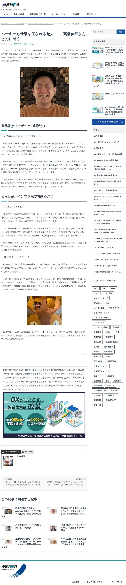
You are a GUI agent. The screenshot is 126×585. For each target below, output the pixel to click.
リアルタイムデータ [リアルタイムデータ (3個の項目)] (101, 317)
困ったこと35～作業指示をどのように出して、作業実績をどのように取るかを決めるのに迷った (24, 482)
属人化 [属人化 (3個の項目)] (96, 347)
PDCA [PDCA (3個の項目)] (96, 293)
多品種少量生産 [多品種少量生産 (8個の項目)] (112, 342)
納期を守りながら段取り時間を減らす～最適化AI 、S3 (108, 65)
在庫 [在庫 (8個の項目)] (117, 332)
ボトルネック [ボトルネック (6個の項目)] (114, 308)
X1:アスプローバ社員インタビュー (24, 43)
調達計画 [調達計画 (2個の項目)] (97, 400)
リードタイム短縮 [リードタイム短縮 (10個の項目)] (101, 327)
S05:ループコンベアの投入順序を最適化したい (107, 197)
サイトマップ (117, 577)
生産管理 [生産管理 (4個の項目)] (110, 376)
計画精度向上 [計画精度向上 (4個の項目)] (111, 395)
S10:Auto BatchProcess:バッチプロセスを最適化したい (108, 240)
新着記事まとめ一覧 (38, 14)
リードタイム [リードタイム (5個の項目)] (99, 322)
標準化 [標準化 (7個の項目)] (108, 356)
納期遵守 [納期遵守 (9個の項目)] (117, 381)
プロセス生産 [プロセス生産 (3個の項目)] (99, 308)
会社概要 (75, 577)
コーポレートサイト (60, 14)
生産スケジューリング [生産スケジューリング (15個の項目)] (102, 371)
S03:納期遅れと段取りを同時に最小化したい (107, 182)
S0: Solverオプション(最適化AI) (106, 160)
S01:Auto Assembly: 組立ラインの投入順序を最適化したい (108, 167)
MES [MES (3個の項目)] (95, 288)
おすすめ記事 (19, 14)
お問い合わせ (92, 14)
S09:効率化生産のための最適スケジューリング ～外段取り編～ (107, 231)
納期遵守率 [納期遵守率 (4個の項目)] (98, 385)
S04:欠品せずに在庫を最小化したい (107, 190)
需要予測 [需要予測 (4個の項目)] (97, 405)
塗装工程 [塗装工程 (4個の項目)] (97, 342)
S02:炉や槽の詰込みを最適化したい (107, 175)
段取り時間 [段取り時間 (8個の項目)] (98, 361)
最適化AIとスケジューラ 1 (108, 96)
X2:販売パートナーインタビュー (106, 260)
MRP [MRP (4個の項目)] (113, 288)
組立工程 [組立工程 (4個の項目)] (110, 385)
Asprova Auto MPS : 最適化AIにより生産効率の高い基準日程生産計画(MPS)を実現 (108, 110)
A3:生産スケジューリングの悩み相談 (108, 154)
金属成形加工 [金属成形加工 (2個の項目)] (111, 400)
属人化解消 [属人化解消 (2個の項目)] (108, 347)
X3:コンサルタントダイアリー (105, 266)
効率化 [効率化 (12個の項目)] (108, 332)
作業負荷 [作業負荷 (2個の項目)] (116, 327)
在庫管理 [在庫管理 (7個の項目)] (109, 337)
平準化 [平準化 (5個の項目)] (96, 351)
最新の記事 (29, 451)
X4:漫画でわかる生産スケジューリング (108, 273)
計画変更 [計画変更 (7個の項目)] (97, 395)
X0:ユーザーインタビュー (103, 247)
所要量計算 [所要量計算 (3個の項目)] (108, 351)
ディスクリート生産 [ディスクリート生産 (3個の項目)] (101, 303)
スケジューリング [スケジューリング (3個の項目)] (101, 298)
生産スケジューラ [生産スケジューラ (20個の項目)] (101, 366)
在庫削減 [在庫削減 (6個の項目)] (97, 337)
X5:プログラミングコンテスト (105, 281)
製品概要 (77, 14)
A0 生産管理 (98, 136)
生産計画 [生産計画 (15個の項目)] (97, 381)
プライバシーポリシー (95, 577)
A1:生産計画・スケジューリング (106, 142)
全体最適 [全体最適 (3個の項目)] (97, 332)
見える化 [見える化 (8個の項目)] (114, 390)
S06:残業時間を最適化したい (105, 205)
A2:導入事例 (98, 148)
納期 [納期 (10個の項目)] (107, 381)
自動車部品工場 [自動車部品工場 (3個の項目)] (100, 390)
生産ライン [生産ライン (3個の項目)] (98, 376)
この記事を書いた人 (12, 451)
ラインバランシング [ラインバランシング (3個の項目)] (101, 313)
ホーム (5, 14)
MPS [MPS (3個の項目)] (104, 288)
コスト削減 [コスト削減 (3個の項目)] (108, 293)
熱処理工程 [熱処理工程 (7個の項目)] (111, 361)
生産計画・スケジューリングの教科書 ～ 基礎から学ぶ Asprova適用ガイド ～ (108, 51)
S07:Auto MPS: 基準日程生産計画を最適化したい (108, 213)
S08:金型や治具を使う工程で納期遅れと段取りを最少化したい (107, 222)
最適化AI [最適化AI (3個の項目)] (97, 356)
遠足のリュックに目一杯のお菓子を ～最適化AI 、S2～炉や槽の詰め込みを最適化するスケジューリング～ (108, 81)
